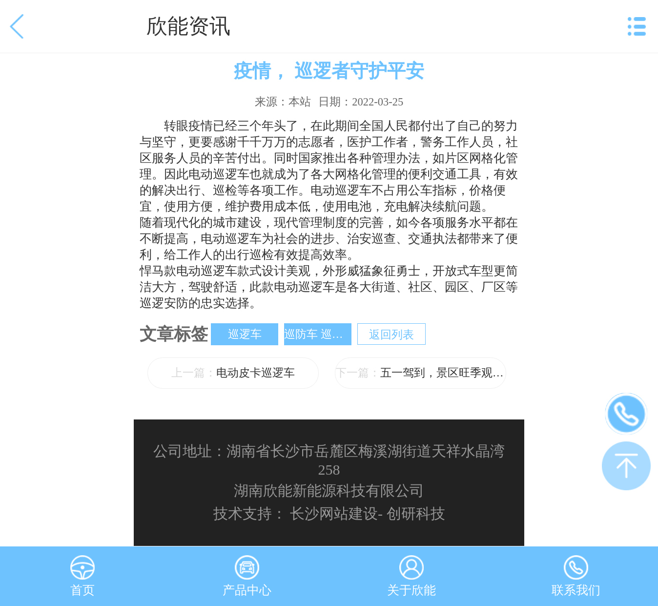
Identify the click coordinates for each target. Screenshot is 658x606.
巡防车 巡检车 (317, 334)
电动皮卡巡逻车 (233, 373)
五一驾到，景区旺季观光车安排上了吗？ (420, 373)
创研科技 (416, 513)
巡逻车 (245, 334)
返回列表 (391, 335)
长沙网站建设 (334, 513)
